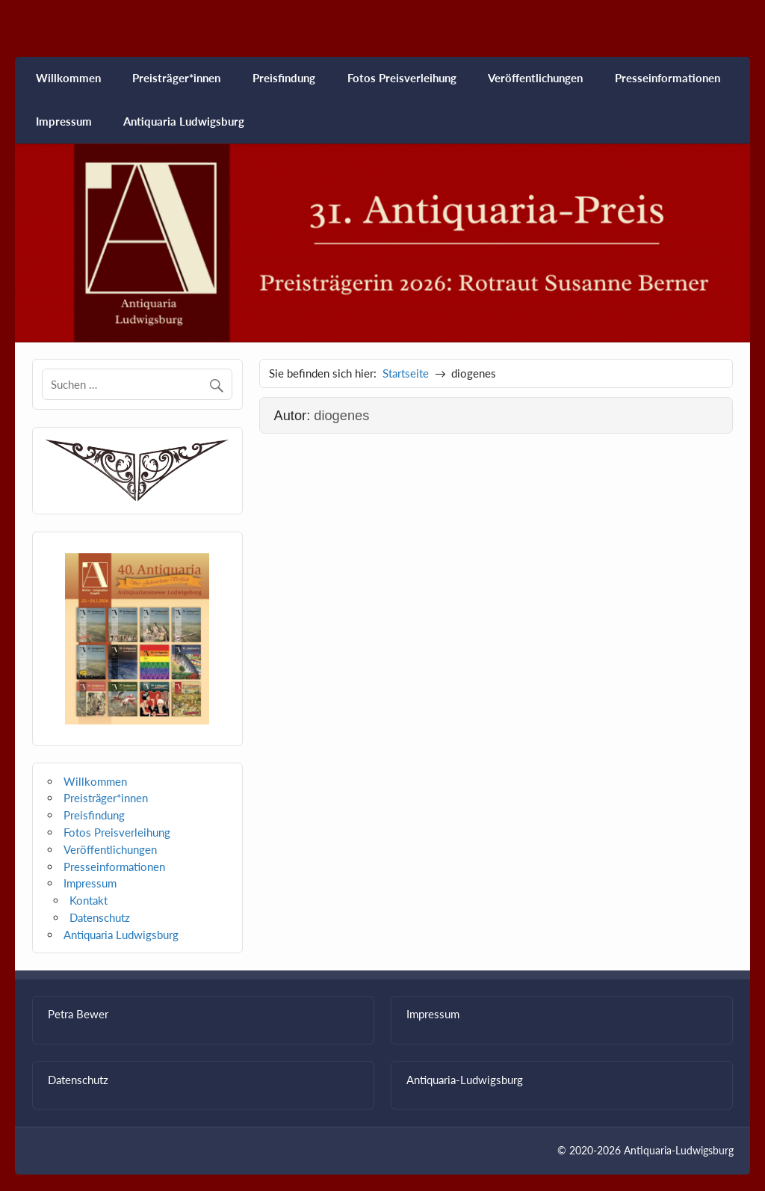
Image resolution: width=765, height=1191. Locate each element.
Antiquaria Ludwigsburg (183, 121)
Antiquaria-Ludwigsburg (464, 1079)
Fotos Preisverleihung (401, 77)
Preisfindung (284, 77)
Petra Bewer (78, 1014)
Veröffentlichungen (535, 77)
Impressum (64, 121)
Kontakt (88, 900)
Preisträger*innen (176, 77)
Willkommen (68, 77)
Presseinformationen (667, 77)
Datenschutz (99, 917)
